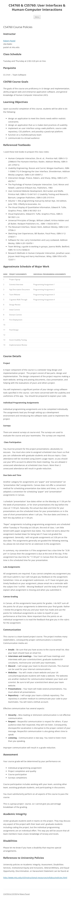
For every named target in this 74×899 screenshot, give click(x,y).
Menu (37, 17)
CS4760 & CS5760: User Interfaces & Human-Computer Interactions (37, 7)
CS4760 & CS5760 (10, 894)
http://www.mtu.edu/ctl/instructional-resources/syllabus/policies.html (35, 877)
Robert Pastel (9, 40)
